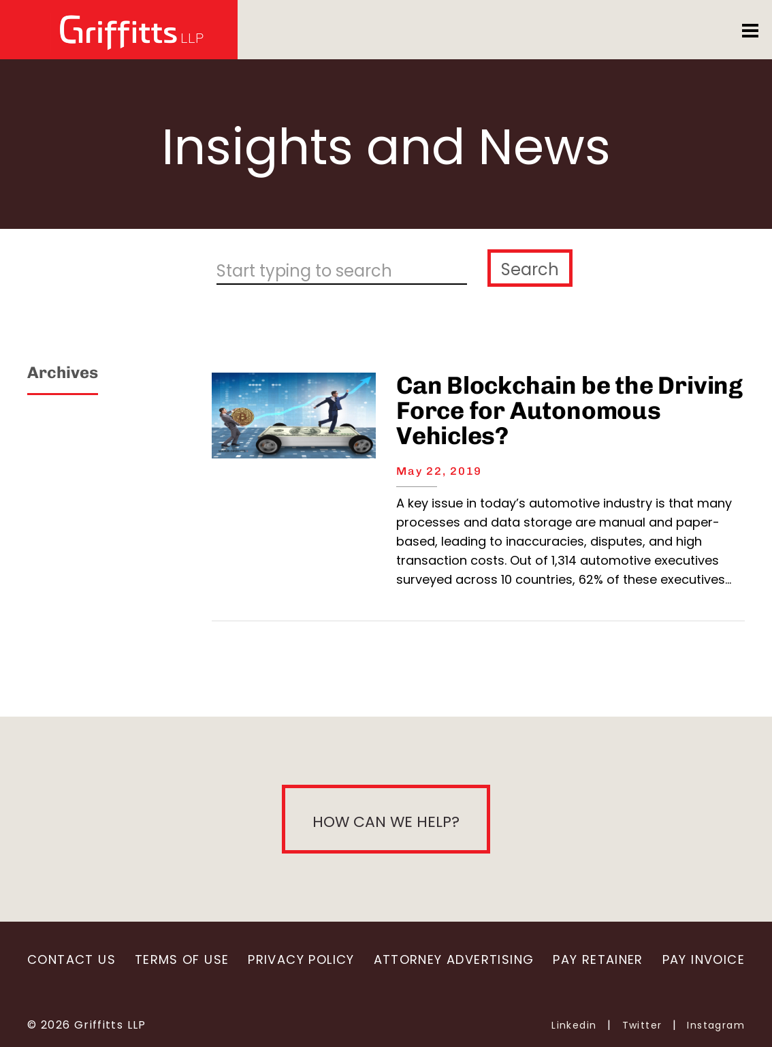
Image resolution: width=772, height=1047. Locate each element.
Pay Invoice (703, 959)
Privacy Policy (301, 959)
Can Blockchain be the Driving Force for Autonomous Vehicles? (569, 410)
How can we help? (386, 821)
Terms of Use (182, 959)
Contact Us (71, 959)
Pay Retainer (598, 959)
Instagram (716, 1025)
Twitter (642, 1025)
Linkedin (573, 1025)
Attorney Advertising (454, 959)
